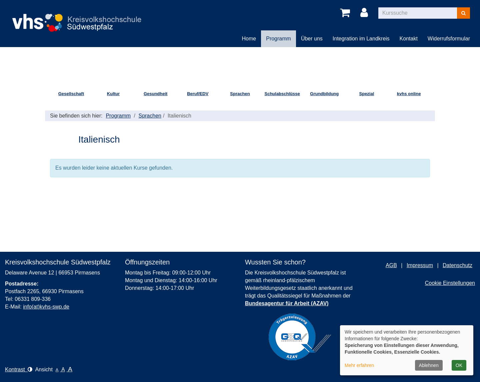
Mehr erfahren (359, 365)
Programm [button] (278, 38)
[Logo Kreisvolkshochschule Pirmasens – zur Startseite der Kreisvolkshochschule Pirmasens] (80, 17)
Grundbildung (324, 93)
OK (459, 365)
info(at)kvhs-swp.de (46, 307)
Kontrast (18, 369)
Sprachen (240, 93)
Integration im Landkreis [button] (361, 38)
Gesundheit (156, 93)
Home (249, 38)
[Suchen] (463, 13)
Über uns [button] (312, 38)
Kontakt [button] (409, 38)
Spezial (366, 93)
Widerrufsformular (449, 38)
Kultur (113, 93)
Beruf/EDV (197, 93)
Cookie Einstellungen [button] (450, 283)
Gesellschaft (71, 93)
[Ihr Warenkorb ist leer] (346, 13)
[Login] (365, 13)
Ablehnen (429, 365)
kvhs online (409, 93)
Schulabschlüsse (282, 93)
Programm (118, 116)
